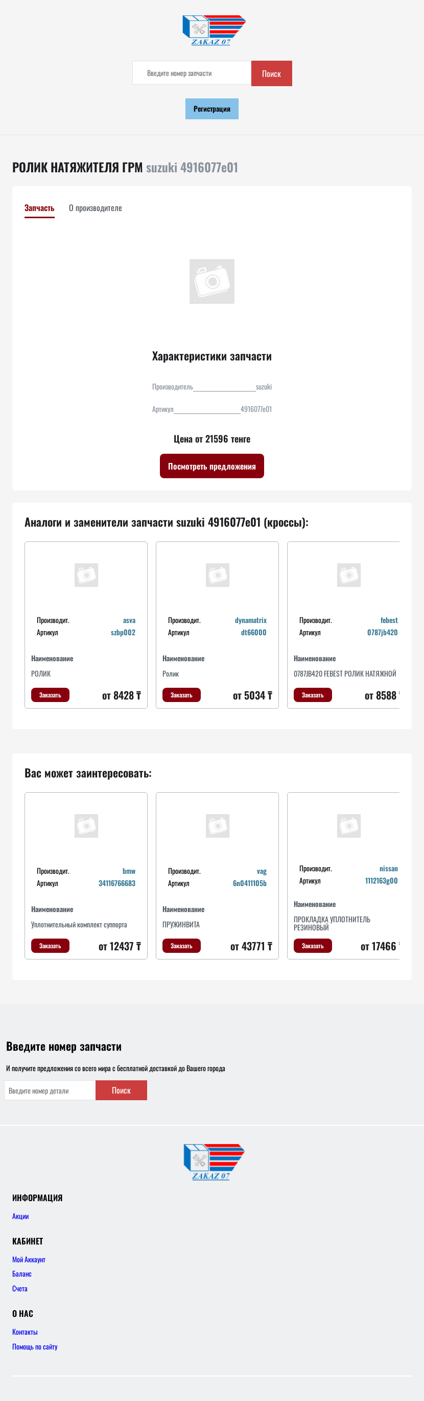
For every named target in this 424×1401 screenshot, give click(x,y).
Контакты (25, 1331)
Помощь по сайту (34, 1346)
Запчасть (40, 207)
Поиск (271, 73)
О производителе (95, 207)
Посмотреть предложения (212, 466)
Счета (20, 1288)
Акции (20, 1215)
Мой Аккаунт (28, 1259)
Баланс (22, 1273)
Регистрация (212, 108)
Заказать (50, 694)
